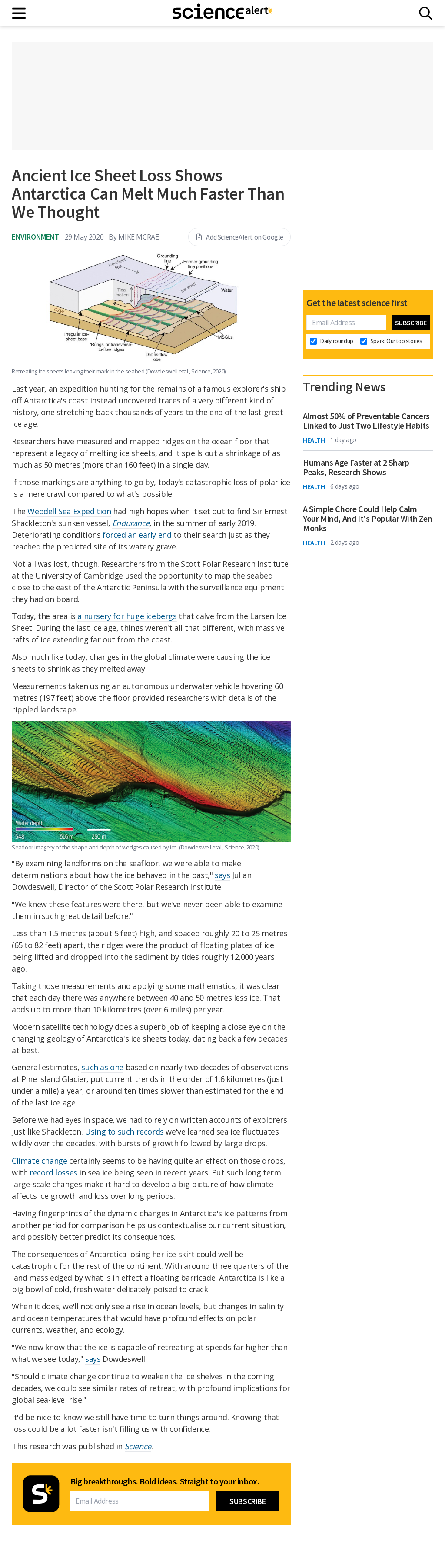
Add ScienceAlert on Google (239, 237)
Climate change (39, 1160)
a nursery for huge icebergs (126, 616)
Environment (36, 237)
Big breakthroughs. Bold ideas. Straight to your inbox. (164, 1481)
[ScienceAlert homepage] (222, 13)
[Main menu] (19, 13)
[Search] (425, 13)
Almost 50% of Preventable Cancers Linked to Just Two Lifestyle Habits (366, 420)
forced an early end (137, 534)
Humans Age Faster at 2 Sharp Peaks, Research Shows (356, 467)
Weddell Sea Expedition (69, 511)
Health (314, 440)
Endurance (130, 523)
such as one (102, 1067)
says (222, 875)
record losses (53, 1172)
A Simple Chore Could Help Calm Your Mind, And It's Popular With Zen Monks (367, 518)
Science (138, 1446)
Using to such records (124, 1131)
